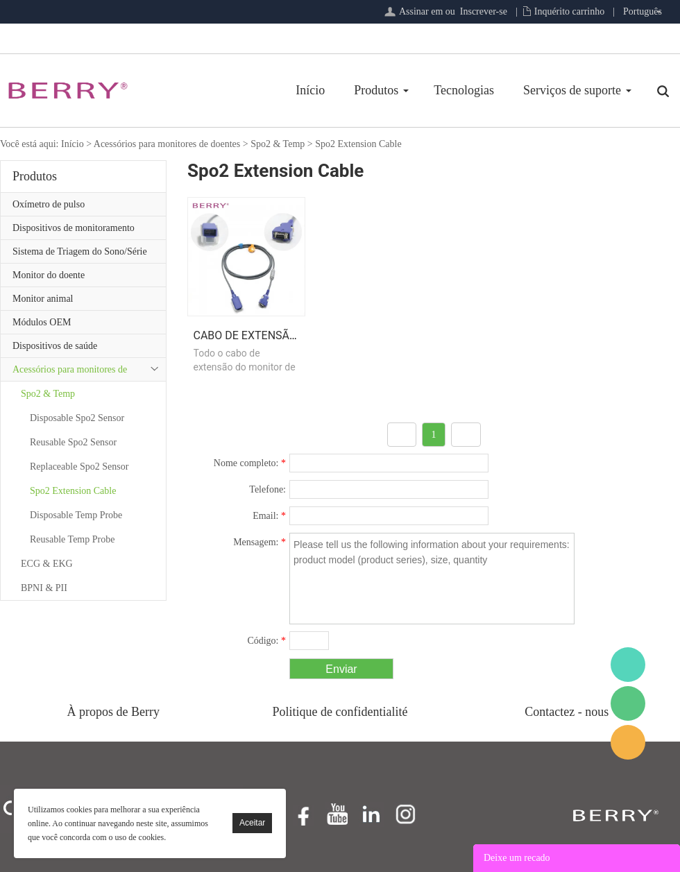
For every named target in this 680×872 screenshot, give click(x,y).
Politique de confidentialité (340, 712)
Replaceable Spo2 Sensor (79, 466)
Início (310, 90)
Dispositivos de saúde (54, 346)
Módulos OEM (41, 322)
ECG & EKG (47, 563)
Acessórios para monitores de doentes (167, 144)
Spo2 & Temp (277, 144)
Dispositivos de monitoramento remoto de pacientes (73, 231)
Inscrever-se (483, 11)
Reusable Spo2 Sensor (73, 442)
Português (642, 11)
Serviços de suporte (572, 90)
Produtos (376, 90)
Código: (266, 640)
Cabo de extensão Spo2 (261, 335)
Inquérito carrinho (569, 11)
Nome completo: (250, 463)
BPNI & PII (44, 588)
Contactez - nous (567, 712)
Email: (269, 516)
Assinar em (421, 11)
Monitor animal (43, 298)
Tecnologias (464, 90)
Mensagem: (259, 542)
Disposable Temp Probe (76, 515)
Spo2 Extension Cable (358, 144)
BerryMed (628, 664)
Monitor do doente (48, 275)
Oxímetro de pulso (48, 204)
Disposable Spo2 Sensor (77, 418)
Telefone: (267, 489)
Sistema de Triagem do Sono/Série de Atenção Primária (79, 254)
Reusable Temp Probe (72, 539)
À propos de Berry (113, 712)
